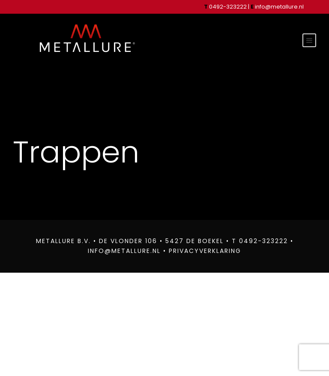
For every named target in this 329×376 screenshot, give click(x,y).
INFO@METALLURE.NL (121, 250)
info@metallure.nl (282, 6)
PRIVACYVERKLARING (208, 250)
